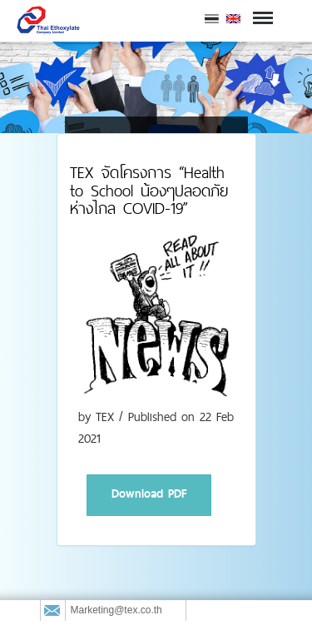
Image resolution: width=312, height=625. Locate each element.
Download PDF (148, 493)
